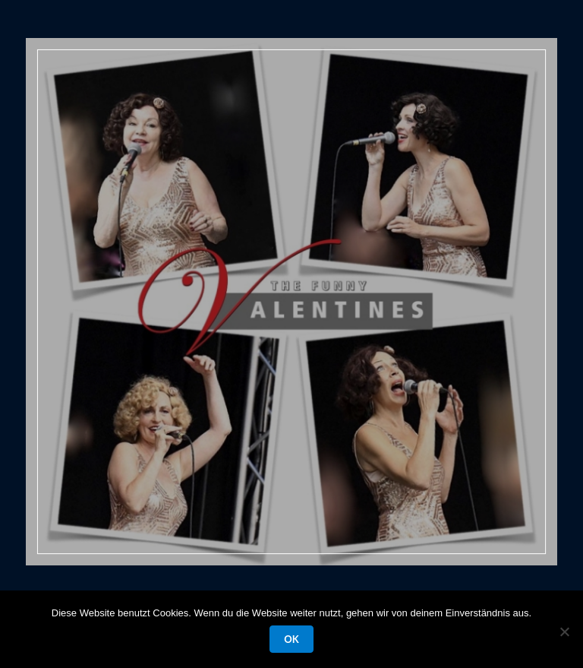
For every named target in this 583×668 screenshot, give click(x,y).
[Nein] (564, 631)
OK (291, 639)
